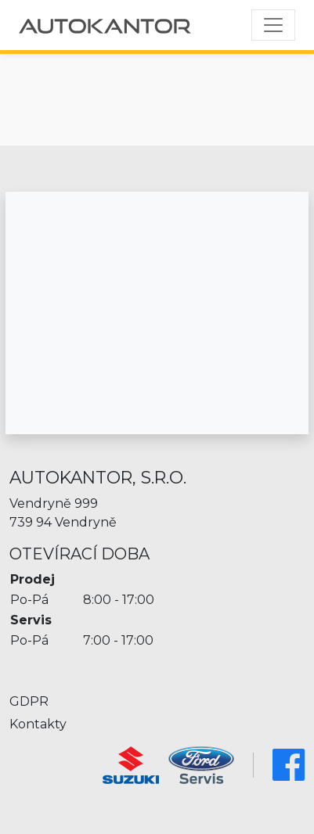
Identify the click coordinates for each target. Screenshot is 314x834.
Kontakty (38, 724)
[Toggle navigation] (273, 25)
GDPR (29, 701)
